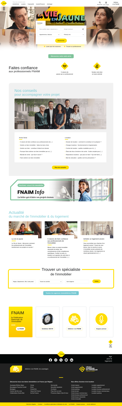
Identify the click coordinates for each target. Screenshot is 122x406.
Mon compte (106, 4)
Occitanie (53, 389)
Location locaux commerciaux (100, 391)
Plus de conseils (60, 167)
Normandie (54, 385)
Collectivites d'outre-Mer (17, 393)
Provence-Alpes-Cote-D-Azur (59, 393)
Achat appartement (77, 387)
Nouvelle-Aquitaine (56, 387)
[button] (16, 4)
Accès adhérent (91, 404)
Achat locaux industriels (78, 397)
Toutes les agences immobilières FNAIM (61, 293)
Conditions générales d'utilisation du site (55, 404)
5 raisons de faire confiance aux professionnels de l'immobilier (58, 241)
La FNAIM (21, 329)
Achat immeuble (76, 399)
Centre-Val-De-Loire (16, 391)
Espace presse (80, 404)
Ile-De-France (34, 393)
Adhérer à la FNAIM (116, 3)
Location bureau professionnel (101, 389)
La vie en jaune (17, 239)
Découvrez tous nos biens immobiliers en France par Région (31, 382)
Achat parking (75, 389)
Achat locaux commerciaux (79, 393)
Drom (32, 387)
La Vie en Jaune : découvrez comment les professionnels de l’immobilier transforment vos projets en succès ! (23, 245)
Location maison (96, 387)
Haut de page (110, 346)
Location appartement (98, 385)
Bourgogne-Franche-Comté (18, 387)
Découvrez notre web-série (61, 56)
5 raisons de (64, 73)
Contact (40, 404)
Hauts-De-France (35, 391)
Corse (32, 385)
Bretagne (13, 389)
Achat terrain (75, 391)
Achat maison (75, 385)
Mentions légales (31, 404)
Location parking (97, 393)
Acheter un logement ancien (93, 239)
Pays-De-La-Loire (56, 391)
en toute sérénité (97, 73)
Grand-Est (33, 389)
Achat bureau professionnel (79, 395)
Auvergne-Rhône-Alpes (17, 385)
